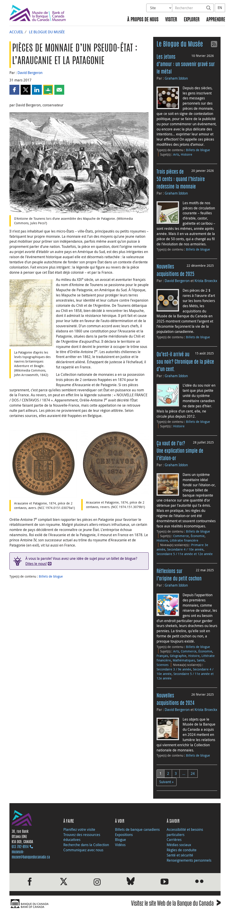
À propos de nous (142, 20)
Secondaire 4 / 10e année (185, 549)
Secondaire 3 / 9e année (174, 669)
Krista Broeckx (206, 280)
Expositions (124, 834)
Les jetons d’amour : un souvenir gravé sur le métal (186, 64)
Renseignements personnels (189, 860)
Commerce (181, 536)
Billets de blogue (51, 576)
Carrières (174, 839)
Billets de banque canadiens (137, 829)
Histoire (186, 154)
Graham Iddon (176, 78)
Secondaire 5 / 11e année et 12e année (185, 554)
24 (193, 773)
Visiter (171, 20)
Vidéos (120, 844)
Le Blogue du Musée (47, 31)
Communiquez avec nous (83, 849)
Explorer (191, 20)
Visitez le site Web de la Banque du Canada (176, 904)
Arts (176, 154)
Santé (201, 660)
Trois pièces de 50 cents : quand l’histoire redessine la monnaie (181, 179)
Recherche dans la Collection (86, 844)
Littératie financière (184, 540)
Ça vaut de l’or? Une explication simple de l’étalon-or (180, 451)
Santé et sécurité (180, 855)
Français (162, 656)
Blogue (120, 839)
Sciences (162, 665)
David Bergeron (30, 72)
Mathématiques (184, 660)
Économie (198, 536)
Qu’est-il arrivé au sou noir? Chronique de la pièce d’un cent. (185, 362)
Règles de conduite (182, 849)
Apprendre (215, 20)
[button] (14, 90)
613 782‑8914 (20, 847)
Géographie (178, 656)
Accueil (16, 31)
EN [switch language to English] (220, 7)
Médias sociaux (179, 844)
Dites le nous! (36, 563)
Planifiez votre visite (79, 829)
